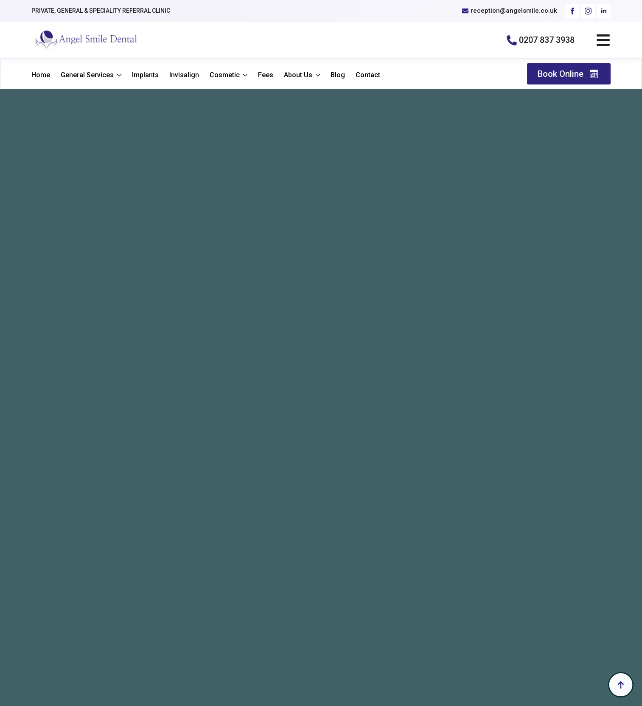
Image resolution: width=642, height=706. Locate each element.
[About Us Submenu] (316, 75)
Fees (265, 75)
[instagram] (588, 11)
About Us (298, 75)
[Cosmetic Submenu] (243, 75)
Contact (368, 75)
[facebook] (572, 11)
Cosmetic (225, 75)
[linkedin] (604, 11)
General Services (87, 75)
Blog (338, 75)
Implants (145, 75)
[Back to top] (621, 685)
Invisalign (184, 75)
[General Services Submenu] (117, 75)
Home (40, 75)
